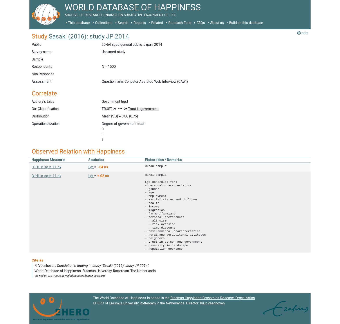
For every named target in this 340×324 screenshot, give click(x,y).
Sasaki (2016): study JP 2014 (89, 36)
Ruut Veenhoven (212, 303)
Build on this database (246, 23)
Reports (140, 23)
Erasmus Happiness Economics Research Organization (212, 298)
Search (123, 23)
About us (217, 23)
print (302, 33)
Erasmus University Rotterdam (132, 303)
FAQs (201, 23)
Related (157, 23)
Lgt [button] (91, 167)
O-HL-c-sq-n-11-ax (46, 167)
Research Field (179, 23)
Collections (103, 23)
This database (79, 23)
